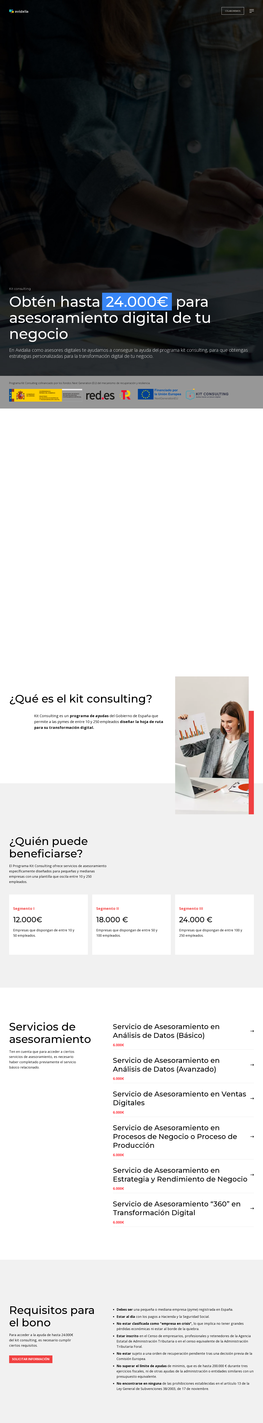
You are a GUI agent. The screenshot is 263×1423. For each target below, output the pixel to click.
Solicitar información (30, 1372)
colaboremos (232, 10)
